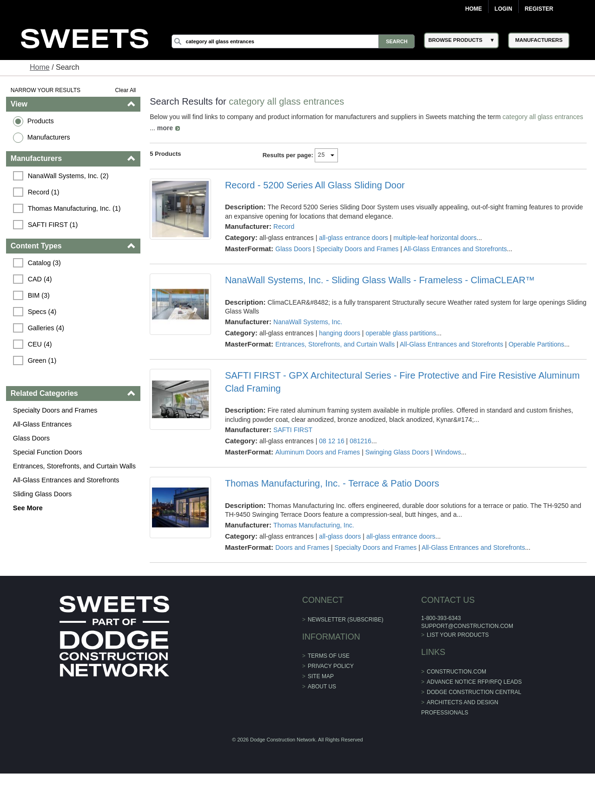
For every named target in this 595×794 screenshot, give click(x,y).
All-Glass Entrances (42, 424)
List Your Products (458, 635)
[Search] (293, 41)
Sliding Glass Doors (42, 494)
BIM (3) (39, 295)
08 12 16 (331, 441)
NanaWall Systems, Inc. (307, 322)
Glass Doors (31, 438)
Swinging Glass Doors (397, 452)
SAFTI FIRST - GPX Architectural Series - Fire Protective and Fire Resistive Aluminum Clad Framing (402, 382)
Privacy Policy (331, 666)
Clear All (125, 90)
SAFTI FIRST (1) (53, 224)
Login (503, 9)
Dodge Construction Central (474, 692)
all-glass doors (340, 536)
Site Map (321, 676)
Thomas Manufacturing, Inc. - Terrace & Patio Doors (332, 483)
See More (28, 508)
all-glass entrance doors (353, 237)
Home (473, 9)
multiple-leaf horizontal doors (434, 237)
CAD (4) (40, 279)
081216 (360, 441)
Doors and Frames (302, 547)
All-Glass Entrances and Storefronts (66, 480)
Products (40, 121)
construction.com (456, 671)
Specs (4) (42, 311)
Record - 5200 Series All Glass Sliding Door (315, 185)
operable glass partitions (400, 333)
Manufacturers (48, 137)
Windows (448, 452)
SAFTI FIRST (292, 430)
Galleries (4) (46, 328)
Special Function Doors (47, 452)
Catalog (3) (44, 263)
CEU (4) (40, 344)
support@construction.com (467, 626)
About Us (322, 686)
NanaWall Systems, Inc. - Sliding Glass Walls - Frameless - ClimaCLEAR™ (380, 280)
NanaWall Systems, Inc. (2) (68, 176)
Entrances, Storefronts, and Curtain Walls (74, 466)
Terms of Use (329, 656)
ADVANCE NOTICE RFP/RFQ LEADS (474, 682)
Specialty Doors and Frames (55, 410)
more (165, 128)
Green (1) (42, 360)
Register (539, 9)
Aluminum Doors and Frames (317, 452)
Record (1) (44, 192)
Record (283, 226)
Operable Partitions (536, 344)
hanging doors (339, 333)
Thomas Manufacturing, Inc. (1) (74, 208)
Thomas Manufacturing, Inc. (313, 525)
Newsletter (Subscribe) (345, 619)
